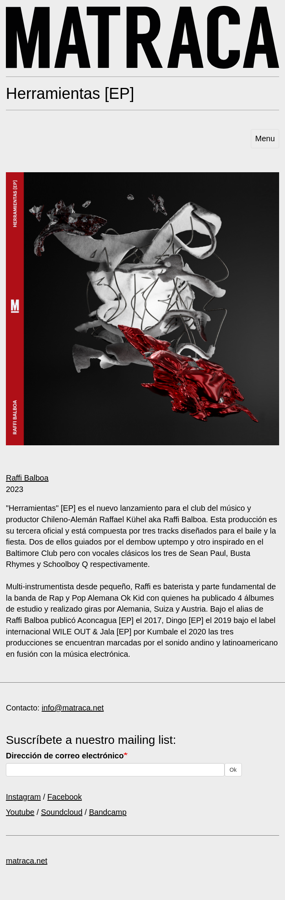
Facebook (65, 797)
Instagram (23, 797)
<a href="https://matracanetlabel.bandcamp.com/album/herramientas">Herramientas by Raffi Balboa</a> (142, 461)
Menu (265, 138)
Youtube (20, 812)
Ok (233, 770)
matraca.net (27, 860)
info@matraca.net (73, 707)
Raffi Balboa (27, 478)
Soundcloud (61, 812)
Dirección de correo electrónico (65, 755)
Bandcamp (108, 812)
